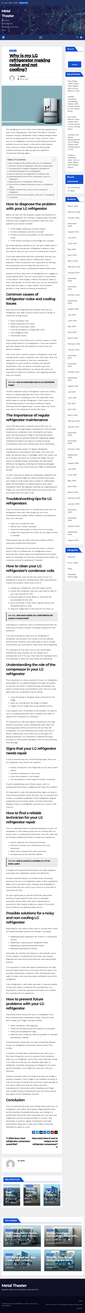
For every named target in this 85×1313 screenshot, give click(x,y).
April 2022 (72, 332)
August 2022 (73, 309)
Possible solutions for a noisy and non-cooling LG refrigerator (28, 191)
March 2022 (73, 338)
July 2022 (72, 315)
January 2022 (73, 350)
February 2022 (74, 344)
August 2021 (73, 386)
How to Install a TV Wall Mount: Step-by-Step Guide (64, 1304)
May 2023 (72, 249)
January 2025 (73, 218)
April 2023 (72, 255)
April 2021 (72, 409)
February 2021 (74, 421)
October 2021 (73, 372)
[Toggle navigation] (41, 37)
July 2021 (72, 392)
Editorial (13, 50)
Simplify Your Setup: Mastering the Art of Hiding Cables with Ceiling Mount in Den (74, 142)
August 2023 (73, 232)
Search (70, 49)
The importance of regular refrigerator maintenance (29, 168)
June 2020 (72, 475)
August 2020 (73, 463)
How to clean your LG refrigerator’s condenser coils (29, 174)
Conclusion (13, 197)
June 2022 (72, 321)
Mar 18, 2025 (53, 1240)
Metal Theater (14, 1285)
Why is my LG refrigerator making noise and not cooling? (29, 62)
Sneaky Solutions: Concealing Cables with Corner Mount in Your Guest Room (74, 104)
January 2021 (73, 427)
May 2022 (72, 326)
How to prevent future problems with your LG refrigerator (32, 195)
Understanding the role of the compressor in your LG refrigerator (29, 178)
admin (22, 76)
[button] (77, 37)
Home (80, 1301)
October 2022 (74, 295)
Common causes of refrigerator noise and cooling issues (31, 166)
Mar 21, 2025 (12, 1240)
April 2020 (72, 486)
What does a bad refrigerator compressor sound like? (18, 1141)
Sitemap (79, 1308)
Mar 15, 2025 (53, 1264)
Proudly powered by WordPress (13, 1303)
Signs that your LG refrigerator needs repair (26, 182)
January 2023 (73, 273)
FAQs (70, 569)
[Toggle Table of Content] (52, 160)
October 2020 (74, 449)
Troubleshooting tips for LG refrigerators (24, 171)
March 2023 (73, 261)
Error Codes (73, 563)
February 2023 (74, 267)
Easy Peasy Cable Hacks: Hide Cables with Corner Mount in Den (74, 86)
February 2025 (74, 212)
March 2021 (73, 415)
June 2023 (72, 243)
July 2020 (72, 469)
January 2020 (73, 504)
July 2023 (72, 238)
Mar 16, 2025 (12, 1264)
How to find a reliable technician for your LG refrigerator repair (31, 186)
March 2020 (73, 492)
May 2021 (72, 403)
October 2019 (73, 526)
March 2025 (73, 206)
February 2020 (74, 498)
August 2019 (73, 540)
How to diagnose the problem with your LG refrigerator (30, 163)
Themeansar (6, 1305)
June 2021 (72, 398)
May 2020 (72, 481)
